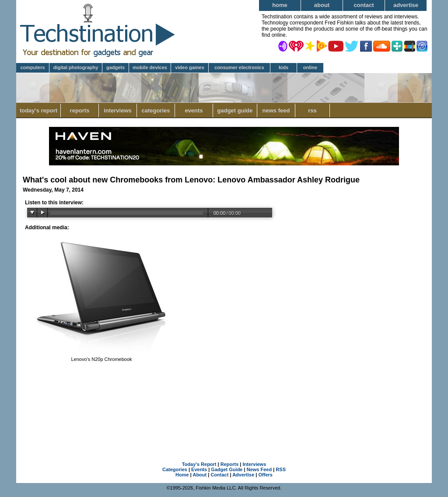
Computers (32, 67)
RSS (312, 110)
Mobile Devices (150, 67)
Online (310, 67)
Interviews (118, 110)
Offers (266, 474)
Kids (283, 67)
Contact (364, 5)
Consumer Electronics (239, 67)
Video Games (189, 67)
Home (279, 5)
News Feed (276, 110)
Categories (155, 110)
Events (194, 110)
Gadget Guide (235, 110)
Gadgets (115, 67)
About (321, 5)
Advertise (405, 5)
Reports (80, 110)
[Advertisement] (224, 407)
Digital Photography (75, 67)
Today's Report (38, 110)
